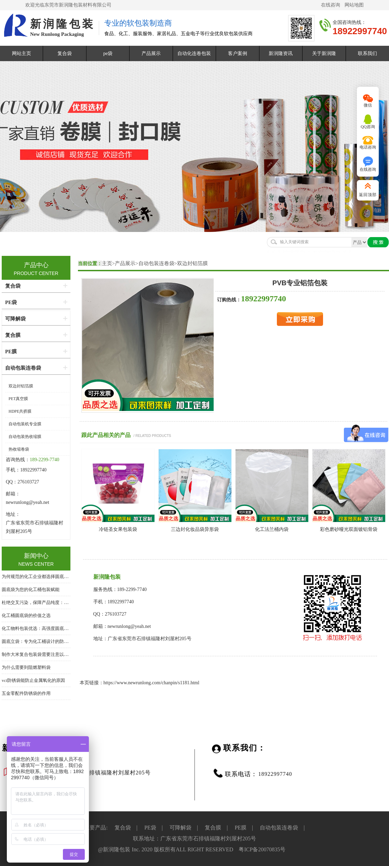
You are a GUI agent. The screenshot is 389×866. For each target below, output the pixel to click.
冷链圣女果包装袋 (118, 529)
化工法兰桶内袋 (272, 529)
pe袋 (107, 53)
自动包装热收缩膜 (25, 436)
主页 (107, 263)
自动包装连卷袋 (156, 263)
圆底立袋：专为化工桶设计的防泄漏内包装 (44, 641)
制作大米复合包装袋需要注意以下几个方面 (44, 654)
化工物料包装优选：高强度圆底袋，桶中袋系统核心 (53, 628)
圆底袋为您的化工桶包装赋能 (30, 589)
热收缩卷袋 (19, 449)
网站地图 (354, 5)
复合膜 (13, 335)
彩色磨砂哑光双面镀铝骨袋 (348, 529)
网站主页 (21, 53)
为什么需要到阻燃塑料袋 (26, 667)
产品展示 (151, 53)
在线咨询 (330, 5)
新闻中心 (36, 555)
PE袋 (11, 302)
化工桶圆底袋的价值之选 (26, 615)
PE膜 (11, 351)
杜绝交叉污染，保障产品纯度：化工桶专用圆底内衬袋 (55, 602)
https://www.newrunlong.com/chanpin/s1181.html (152, 682)
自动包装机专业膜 (25, 424)
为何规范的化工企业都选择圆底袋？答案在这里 (48, 576)
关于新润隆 (324, 53)
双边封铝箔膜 (192, 263)
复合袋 (64, 53)
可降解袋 (15, 318)
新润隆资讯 (281, 53)
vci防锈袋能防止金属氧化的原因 (33, 680)
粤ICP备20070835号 (262, 849)
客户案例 (237, 53)
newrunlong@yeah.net (28, 502)
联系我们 (367, 53)
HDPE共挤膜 (20, 411)
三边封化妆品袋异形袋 (195, 529)
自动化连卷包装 (194, 53)
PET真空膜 (18, 398)
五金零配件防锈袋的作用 (26, 693)
